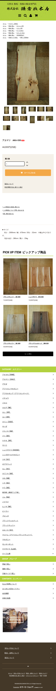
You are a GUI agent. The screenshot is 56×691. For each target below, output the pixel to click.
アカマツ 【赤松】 (13, 23)
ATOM (45, 675)
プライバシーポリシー (32, 675)
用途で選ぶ (11, 26)
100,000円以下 (20, 35)
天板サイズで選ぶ (13, 37)
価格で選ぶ (11, 35)
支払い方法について (19, 673)
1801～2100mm (24, 37)
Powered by (28, 687)
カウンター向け (21, 33)
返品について (9, 184)
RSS (41, 675)
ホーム (4, 23)
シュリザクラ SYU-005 (36, 297)
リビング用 (19, 28)
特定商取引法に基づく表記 (13, 187)
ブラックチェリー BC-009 (11, 343)
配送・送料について (32, 673)
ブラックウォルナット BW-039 (39, 343)
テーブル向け (20, 30)
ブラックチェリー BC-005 (11, 297)
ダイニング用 (20, 26)
